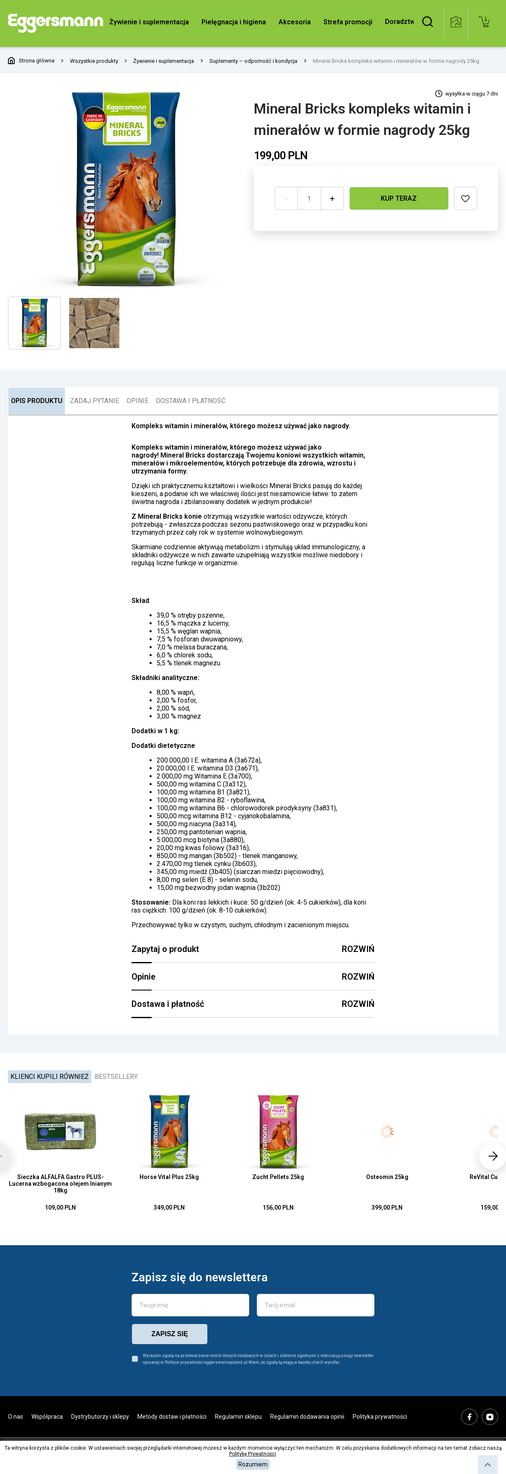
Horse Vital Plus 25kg (169, 1177)
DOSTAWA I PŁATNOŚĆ (190, 401)
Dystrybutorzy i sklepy (100, 1416)
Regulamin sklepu (238, 1416)
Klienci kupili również (49, 1077)
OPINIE (137, 401)
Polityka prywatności (380, 1416)
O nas (15, 1416)
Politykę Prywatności (252, 1454)
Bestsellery (116, 1077)
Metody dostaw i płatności (172, 1416)
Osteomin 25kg (387, 1177)
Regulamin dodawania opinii (307, 1416)
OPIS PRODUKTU (36, 401)
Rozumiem (253, 1464)
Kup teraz (399, 198)
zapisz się (169, 1333)
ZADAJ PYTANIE (94, 401)
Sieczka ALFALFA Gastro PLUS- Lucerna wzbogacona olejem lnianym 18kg (60, 1184)
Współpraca (47, 1416)
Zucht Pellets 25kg (278, 1177)
